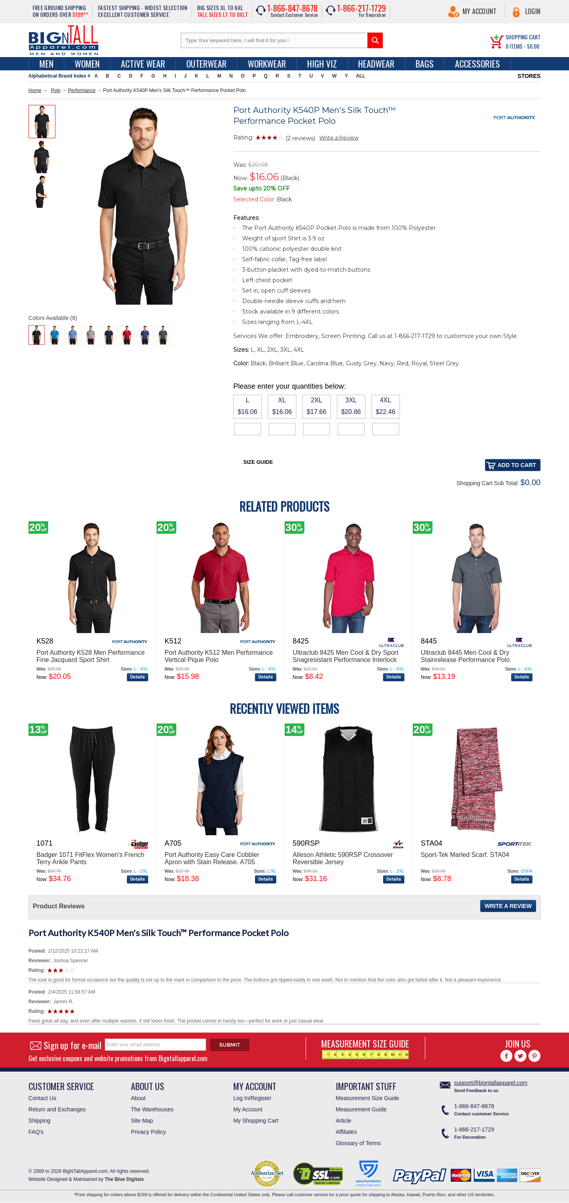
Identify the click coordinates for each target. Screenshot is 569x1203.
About (138, 1098)
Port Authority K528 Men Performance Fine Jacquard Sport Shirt (91, 656)
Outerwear (206, 63)
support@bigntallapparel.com (490, 1083)
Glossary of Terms (358, 1143)
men (46, 63)
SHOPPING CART (523, 37)
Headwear (376, 63)
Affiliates (346, 1132)
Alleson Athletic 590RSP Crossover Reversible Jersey (343, 858)
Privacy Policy (148, 1132)
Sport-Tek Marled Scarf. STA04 (465, 854)
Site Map (142, 1120)
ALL (360, 76)
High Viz (322, 63)
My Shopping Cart (255, 1120)
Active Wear (143, 63)
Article (343, 1120)
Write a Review (339, 137)
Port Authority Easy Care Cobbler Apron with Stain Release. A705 (212, 858)
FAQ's (36, 1132)
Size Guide (258, 462)
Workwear (267, 63)
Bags (425, 63)
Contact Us (42, 1098)
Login (533, 11)
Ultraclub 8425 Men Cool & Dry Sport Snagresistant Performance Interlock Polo (345, 659)
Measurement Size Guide (367, 1098)
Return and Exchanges (57, 1109)
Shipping (40, 1120)
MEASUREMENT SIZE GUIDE (365, 1048)
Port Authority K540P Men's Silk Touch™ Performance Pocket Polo (159, 932)
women (87, 63)
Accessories (477, 63)
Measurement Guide (361, 1109)
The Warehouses (152, 1109)
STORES (529, 76)
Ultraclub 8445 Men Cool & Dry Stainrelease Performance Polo (465, 656)
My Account (480, 11)
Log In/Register (252, 1098)
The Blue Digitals (124, 1179)
